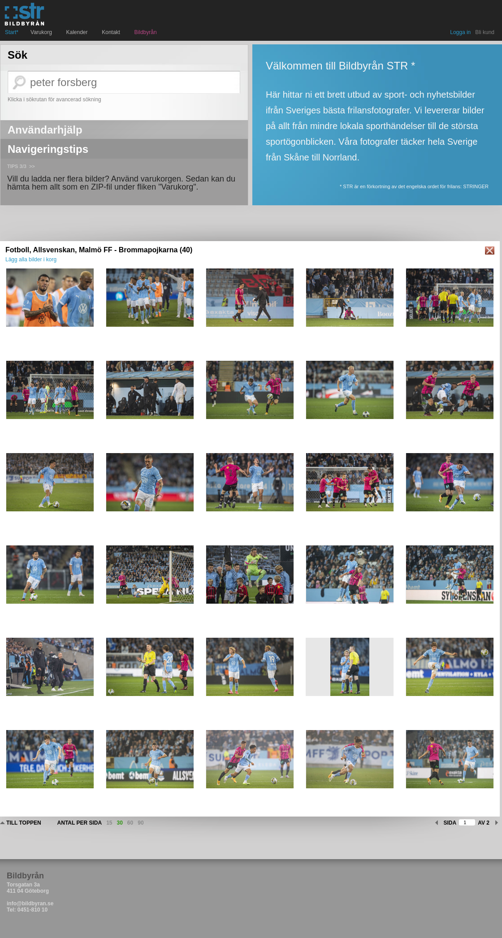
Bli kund (484, 32)
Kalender (78, 32)
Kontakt (112, 32)
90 (140, 823)
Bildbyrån (145, 32)
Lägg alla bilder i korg (30, 259)
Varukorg (42, 32)
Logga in (460, 32)
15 (109, 823)
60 (130, 823)
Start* (11, 32)
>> (32, 166)
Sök (17, 55)
